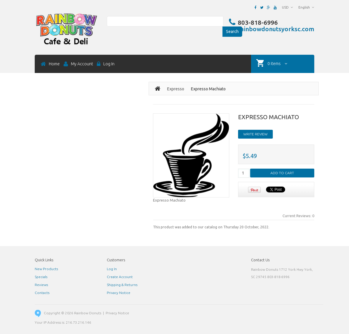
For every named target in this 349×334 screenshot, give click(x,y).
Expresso (175, 89)
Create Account (120, 277)
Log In (112, 269)
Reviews (41, 285)
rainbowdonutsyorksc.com (276, 29)
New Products (46, 269)
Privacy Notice (118, 293)
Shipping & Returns (122, 285)
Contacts (42, 293)
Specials (41, 277)
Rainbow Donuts (87, 313)
